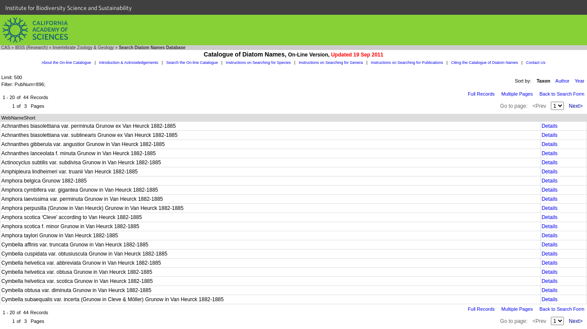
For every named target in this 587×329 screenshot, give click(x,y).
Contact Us (536, 62)
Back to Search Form (562, 93)
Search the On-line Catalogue (192, 62)
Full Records (481, 93)
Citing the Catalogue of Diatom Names (484, 62)
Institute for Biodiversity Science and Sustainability (68, 7)
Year (579, 80)
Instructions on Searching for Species (258, 62)
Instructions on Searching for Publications (407, 62)
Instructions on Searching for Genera (331, 62)
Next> (576, 106)
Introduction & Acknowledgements (129, 62)
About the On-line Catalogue (66, 62)
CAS (5, 47)
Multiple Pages (517, 93)
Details (550, 126)
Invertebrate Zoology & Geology (83, 47)
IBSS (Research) (31, 47)
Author (562, 80)
